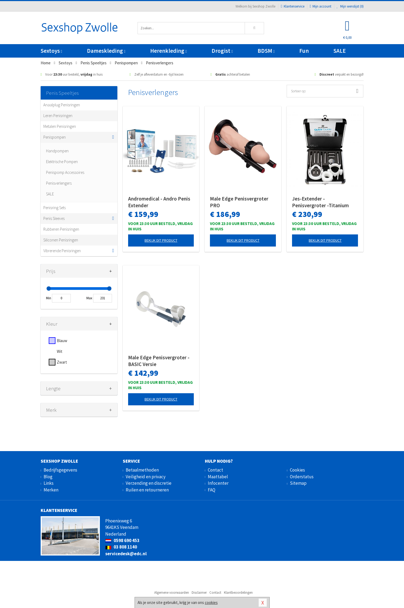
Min (48, 298)
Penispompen (54, 137)
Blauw (62, 340)
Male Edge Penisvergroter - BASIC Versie (158, 360)
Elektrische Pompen (62, 161)
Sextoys (51, 50)
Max (89, 298)
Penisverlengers (59, 183)
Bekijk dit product (161, 240)
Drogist (222, 50)
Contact (215, 470)
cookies (211, 602)
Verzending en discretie (148, 483)
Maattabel (218, 477)
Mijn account (320, 6)
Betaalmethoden (142, 470)
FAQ (211, 490)
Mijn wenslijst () (350, 6)
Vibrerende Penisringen (62, 250)
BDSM (266, 50)
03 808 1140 (121, 547)
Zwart (62, 362)
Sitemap (298, 483)
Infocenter (218, 483)
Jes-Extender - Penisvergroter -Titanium (320, 202)
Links (49, 483)
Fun (304, 50)
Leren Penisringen (57, 115)
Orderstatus (302, 477)
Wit (59, 351)
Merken (51, 490)
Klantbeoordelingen (238, 592)
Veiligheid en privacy (146, 477)
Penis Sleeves (54, 218)
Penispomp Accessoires (65, 172)
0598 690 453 (122, 540)
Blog (48, 477)
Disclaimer (199, 592)
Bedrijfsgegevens (60, 470)
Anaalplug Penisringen (61, 104)
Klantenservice (292, 6)
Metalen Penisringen (59, 126)
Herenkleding (168, 50)
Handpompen (57, 150)
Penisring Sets (54, 207)
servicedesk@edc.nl (126, 554)
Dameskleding (106, 50)
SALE (339, 50)
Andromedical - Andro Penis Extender (159, 202)
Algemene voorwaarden (171, 592)
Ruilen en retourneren (147, 490)
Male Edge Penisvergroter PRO (239, 202)
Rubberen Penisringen (61, 229)
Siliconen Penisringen (60, 240)
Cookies (297, 470)
